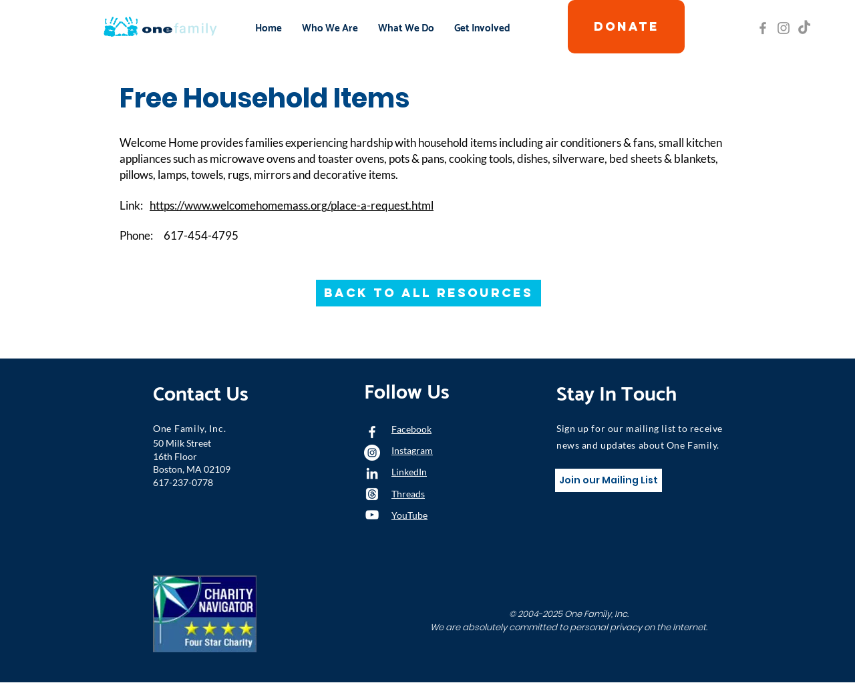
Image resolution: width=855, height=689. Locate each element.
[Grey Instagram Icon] (784, 28)
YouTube (409, 515)
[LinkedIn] (372, 473)
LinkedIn (409, 471)
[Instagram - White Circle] (372, 453)
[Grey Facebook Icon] (763, 28)
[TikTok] (804, 28)
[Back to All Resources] (428, 293)
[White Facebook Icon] (372, 432)
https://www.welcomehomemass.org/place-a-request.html (292, 205)
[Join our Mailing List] (608, 480)
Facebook (411, 429)
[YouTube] (372, 515)
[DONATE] (626, 26)
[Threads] (372, 494)
